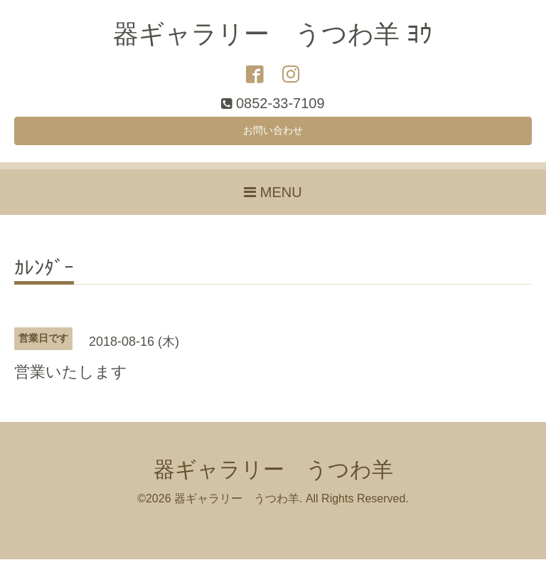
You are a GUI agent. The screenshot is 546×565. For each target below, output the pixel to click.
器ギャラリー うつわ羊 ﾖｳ (272, 33)
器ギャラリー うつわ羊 (273, 475)
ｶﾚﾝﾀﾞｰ (44, 275)
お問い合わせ (273, 133)
